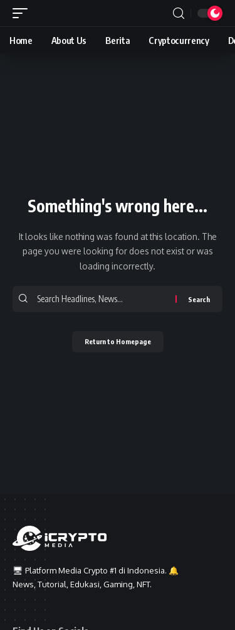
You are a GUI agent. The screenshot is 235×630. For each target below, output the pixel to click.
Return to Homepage (118, 341)
